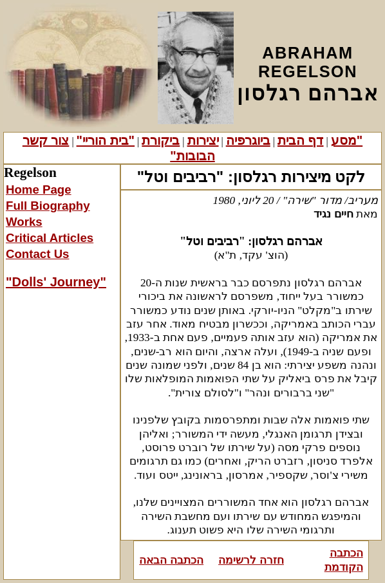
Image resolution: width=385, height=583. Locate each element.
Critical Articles (49, 238)
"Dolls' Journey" (56, 282)
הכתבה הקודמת (343, 559)
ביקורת (161, 140)
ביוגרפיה (248, 140)
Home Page (38, 189)
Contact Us (37, 254)
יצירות (203, 140)
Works (24, 221)
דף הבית (300, 140)
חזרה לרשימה (251, 559)
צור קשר (46, 140)
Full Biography (48, 205)
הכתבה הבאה (171, 559)
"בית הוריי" (106, 140)
